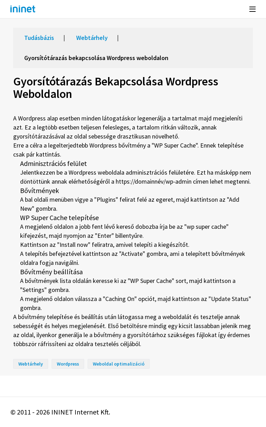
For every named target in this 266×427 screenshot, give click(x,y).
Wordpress (68, 364)
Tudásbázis (39, 38)
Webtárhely (92, 38)
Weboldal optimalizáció (118, 364)
